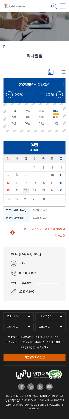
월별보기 (52, 72)
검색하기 (54, 6)
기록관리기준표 (27, 347)
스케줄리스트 (61, 72)
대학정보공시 (12, 342)
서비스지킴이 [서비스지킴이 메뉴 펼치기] (45, 316)
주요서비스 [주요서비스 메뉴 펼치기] (12, 316)
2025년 (19, 94)
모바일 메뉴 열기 (62, 6)
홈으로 (5, 46)
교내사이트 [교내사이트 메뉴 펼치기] (44, 326)
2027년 (50, 94)
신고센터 (41, 347)
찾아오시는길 (14, 337)
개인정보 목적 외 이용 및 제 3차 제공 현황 (40, 342)
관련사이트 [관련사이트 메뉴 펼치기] (12, 326)
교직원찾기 (28, 337)
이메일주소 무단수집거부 (47, 337)
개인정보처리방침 (34, 357)
